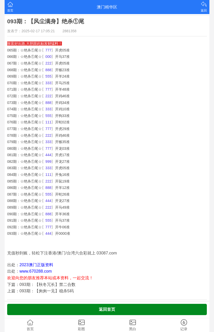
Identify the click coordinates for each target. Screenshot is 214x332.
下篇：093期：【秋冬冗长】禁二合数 (41, 284)
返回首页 (107, 309)
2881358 (69, 31)
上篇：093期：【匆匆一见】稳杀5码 (40, 291)
